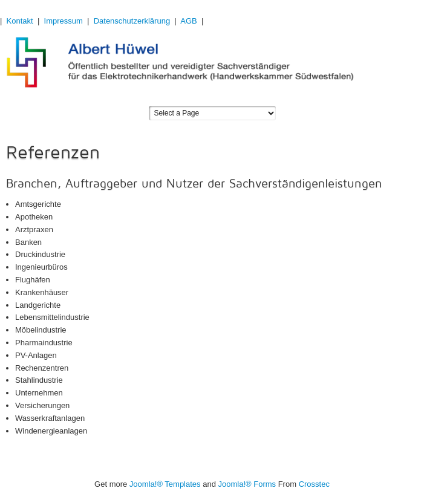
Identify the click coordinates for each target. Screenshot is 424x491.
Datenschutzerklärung (132, 20)
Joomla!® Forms (247, 484)
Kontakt (20, 20)
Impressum (63, 20)
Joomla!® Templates (165, 484)
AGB (188, 20)
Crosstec (314, 484)
